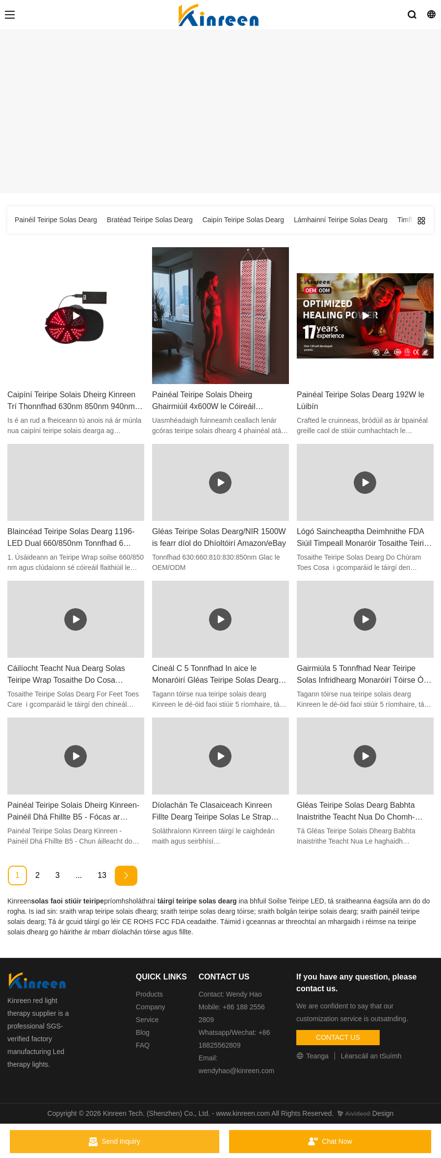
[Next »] (126, 876)
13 (102, 875)
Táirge (232, 152)
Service (147, 1020)
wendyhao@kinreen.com (236, 1071)
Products (149, 994)
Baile (206, 152)
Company (151, 1007)
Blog (143, 1032)
